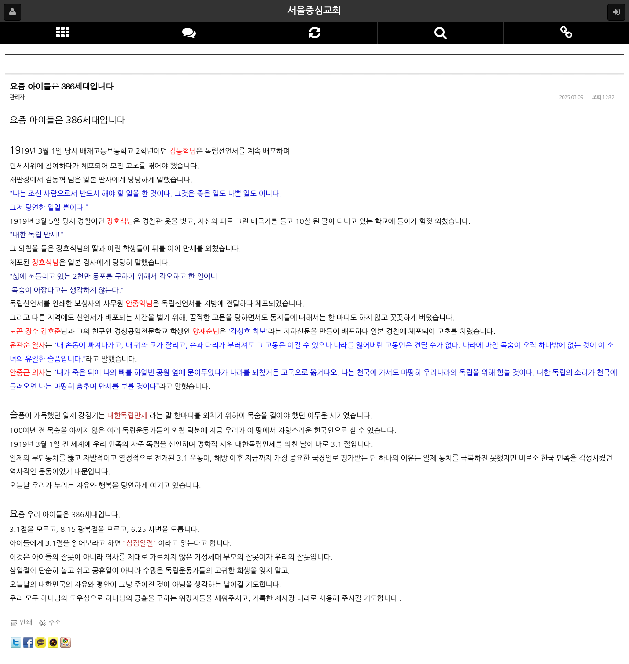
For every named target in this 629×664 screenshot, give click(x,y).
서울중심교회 (314, 10)
